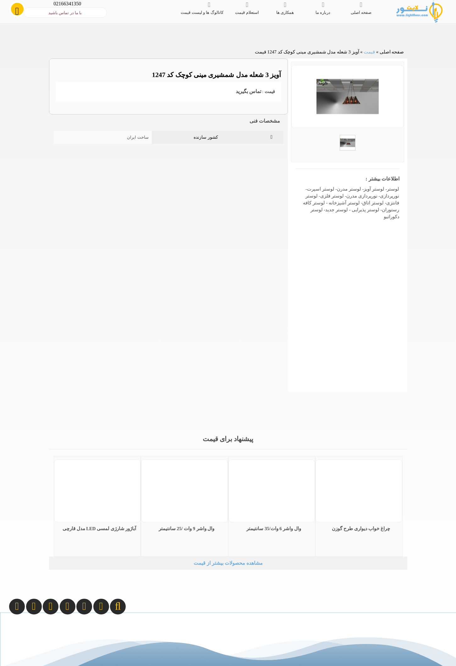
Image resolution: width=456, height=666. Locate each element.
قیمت (369, 51)
